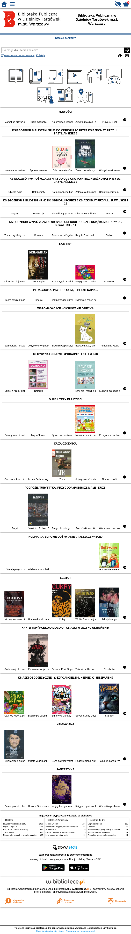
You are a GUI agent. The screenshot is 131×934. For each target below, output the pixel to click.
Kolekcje (40, 55)
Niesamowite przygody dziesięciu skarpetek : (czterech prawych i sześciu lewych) (34, 835)
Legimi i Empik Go (10, 827)
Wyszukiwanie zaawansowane (17, 55)
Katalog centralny (65, 38)
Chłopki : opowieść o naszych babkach (60, 832)
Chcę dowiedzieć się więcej (50, 931)
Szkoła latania (8, 832)
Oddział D (91, 827)
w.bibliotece (80, 889)
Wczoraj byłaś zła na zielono (99, 832)
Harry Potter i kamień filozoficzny (15, 829)
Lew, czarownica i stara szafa (14, 824)
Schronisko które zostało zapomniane (102, 835)
